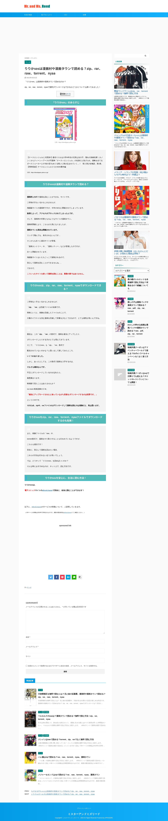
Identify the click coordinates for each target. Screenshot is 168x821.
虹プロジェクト (46, 15)
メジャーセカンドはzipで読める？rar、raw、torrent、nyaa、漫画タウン (69, 775)
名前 (28, 637)
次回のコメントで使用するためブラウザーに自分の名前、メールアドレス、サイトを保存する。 (63, 666)
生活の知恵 (28, 15)
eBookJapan (47, 490)
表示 (68, 94)
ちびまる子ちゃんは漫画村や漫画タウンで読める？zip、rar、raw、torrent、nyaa (63, 791)
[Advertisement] (84, 34)
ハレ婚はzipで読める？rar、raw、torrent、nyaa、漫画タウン (64, 757)
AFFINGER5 (109, 818)
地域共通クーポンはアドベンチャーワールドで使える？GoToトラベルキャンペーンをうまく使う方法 (138, 353)
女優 (84, 15)
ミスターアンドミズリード (84, 814)
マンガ (29, 587)
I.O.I (65, 15)
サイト (28, 656)
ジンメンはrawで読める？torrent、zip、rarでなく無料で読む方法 (66, 739)
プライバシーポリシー (84, 808)
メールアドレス (32, 647)
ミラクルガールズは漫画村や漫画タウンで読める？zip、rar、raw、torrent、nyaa (63, 794)
